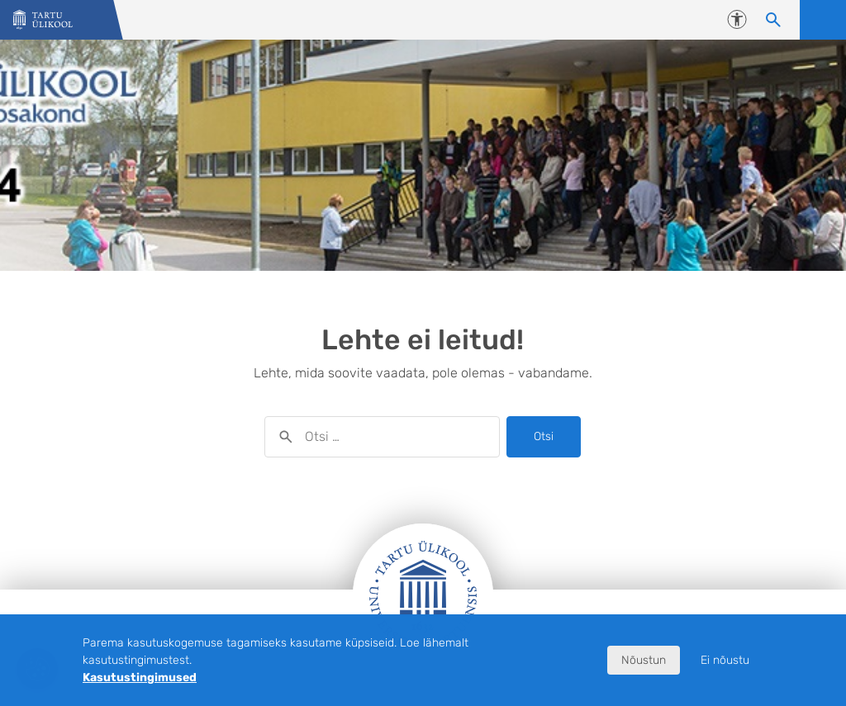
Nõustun (643, 660)
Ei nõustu (725, 660)
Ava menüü (823, 20)
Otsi (544, 436)
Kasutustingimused (140, 677)
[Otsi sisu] (773, 20)
